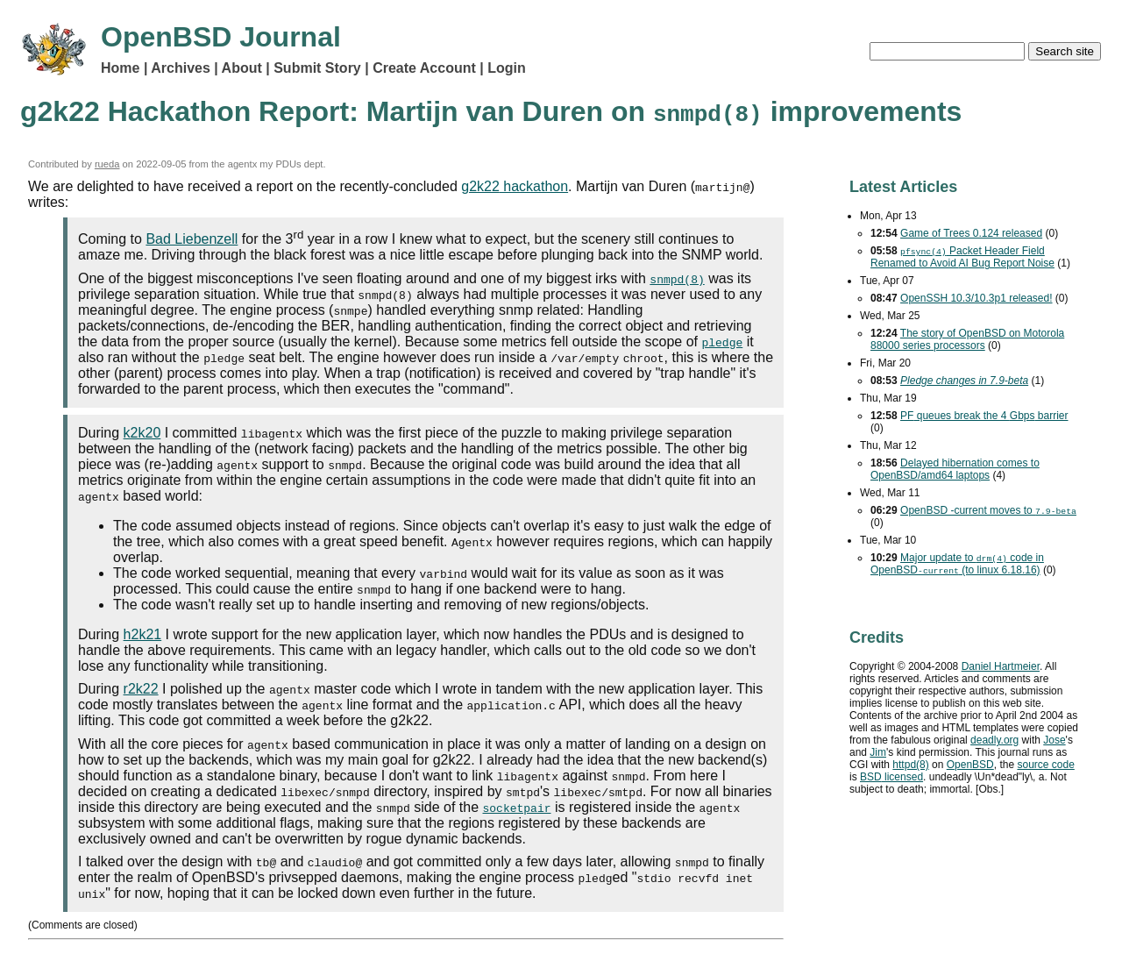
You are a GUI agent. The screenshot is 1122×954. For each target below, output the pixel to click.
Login (506, 68)
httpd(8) (910, 764)
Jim (878, 752)
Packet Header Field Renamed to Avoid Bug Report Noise (962, 257)
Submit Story (317, 68)
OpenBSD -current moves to (988, 510)
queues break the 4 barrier (984, 415)
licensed (891, 777)
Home (120, 68)
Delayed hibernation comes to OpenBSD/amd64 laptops (955, 469)
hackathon (514, 186)
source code (1045, 764)
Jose (1054, 740)
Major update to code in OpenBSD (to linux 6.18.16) (957, 564)
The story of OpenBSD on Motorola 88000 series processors (967, 339)
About (242, 68)
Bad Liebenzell (192, 238)
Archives (180, 68)
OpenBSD (970, 764)
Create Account (424, 68)
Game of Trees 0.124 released (971, 233)
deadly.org (994, 740)
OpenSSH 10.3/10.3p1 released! (976, 298)
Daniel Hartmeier (1001, 666)
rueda (107, 164)
